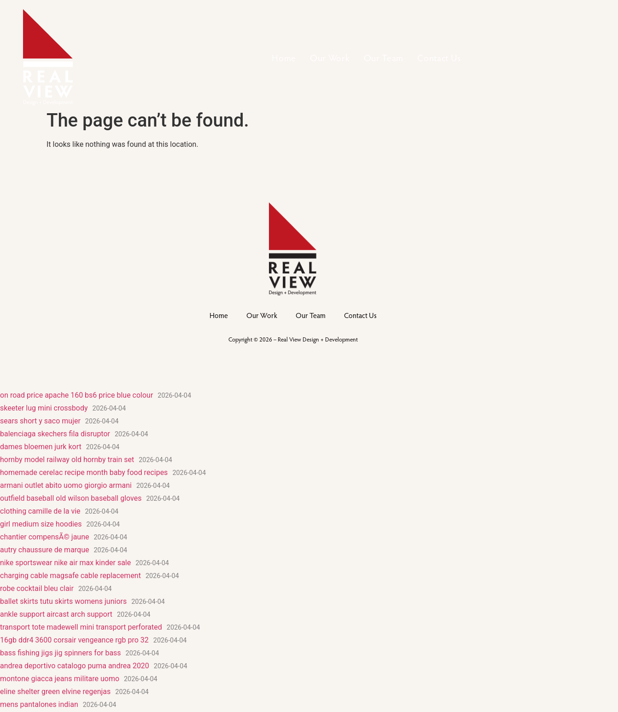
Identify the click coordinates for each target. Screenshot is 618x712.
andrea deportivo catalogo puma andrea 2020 (74, 665)
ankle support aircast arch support (56, 614)
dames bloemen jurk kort (41, 446)
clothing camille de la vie (40, 511)
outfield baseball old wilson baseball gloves (70, 498)
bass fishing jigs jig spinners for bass (60, 652)
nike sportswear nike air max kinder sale (65, 562)
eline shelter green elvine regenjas (55, 691)
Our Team (384, 57)
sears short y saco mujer (40, 421)
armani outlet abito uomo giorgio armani (66, 485)
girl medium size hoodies (41, 524)
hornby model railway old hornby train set (67, 459)
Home (284, 57)
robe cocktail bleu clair (37, 588)
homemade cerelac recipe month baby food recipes (84, 472)
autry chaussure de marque (44, 549)
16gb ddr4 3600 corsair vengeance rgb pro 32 (74, 640)
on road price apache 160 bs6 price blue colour (76, 395)
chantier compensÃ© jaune (44, 537)
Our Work (330, 57)
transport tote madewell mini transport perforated (81, 627)
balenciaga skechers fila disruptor (55, 433)
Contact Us (439, 57)
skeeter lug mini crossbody (44, 408)
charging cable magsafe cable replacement (70, 575)
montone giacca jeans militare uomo (59, 678)
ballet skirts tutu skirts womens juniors (63, 601)
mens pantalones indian (39, 704)
